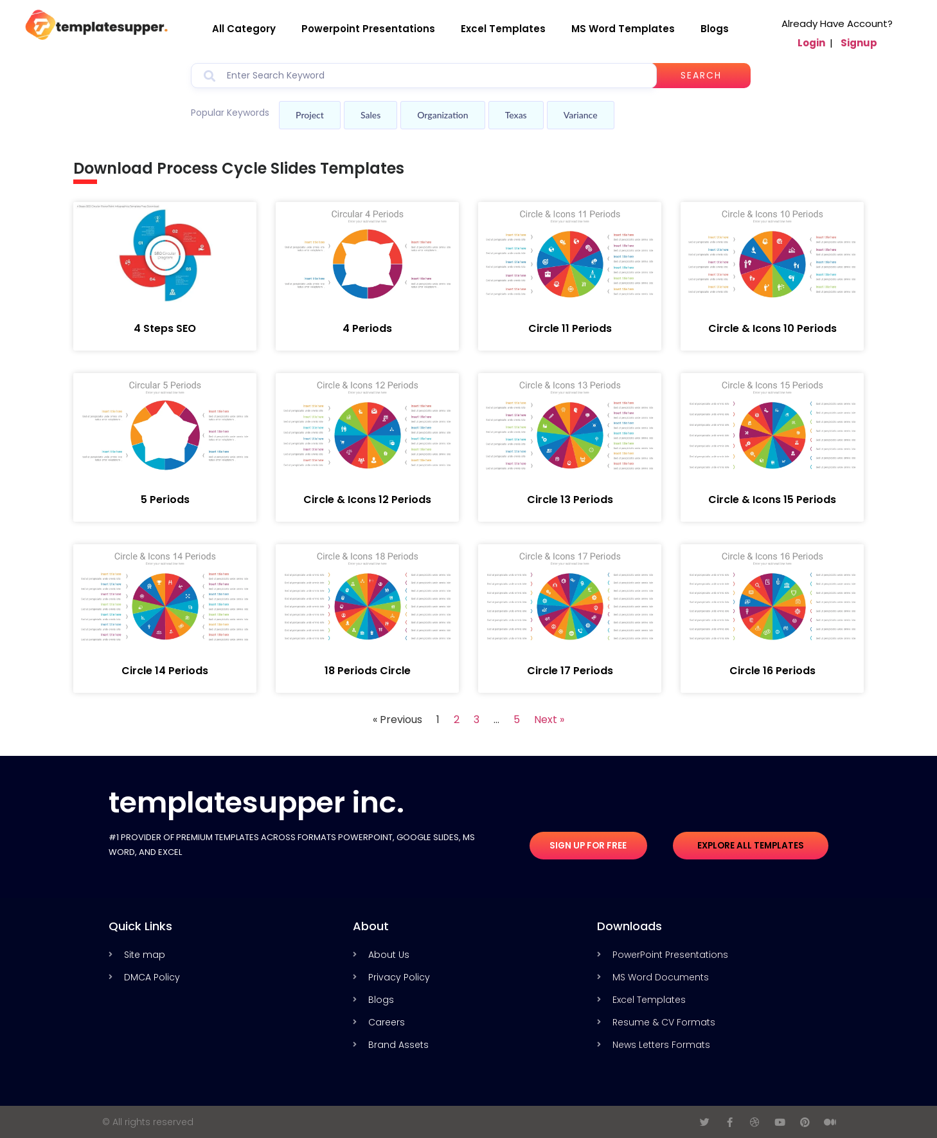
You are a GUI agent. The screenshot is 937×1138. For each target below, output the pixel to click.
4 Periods (367, 328)
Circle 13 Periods (570, 499)
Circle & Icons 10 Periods (772, 328)
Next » (549, 719)
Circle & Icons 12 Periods (367, 499)
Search (707, 75)
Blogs (715, 28)
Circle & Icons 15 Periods (772, 499)
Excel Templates (503, 28)
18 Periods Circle (368, 670)
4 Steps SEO (165, 328)
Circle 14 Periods (164, 670)
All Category (244, 28)
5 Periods (165, 499)
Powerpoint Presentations (368, 28)
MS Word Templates (623, 28)
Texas (516, 114)
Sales (370, 114)
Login (811, 43)
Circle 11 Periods (570, 328)
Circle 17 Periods (570, 670)
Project (310, 114)
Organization (442, 114)
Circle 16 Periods (772, 670)
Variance (581, 114)
